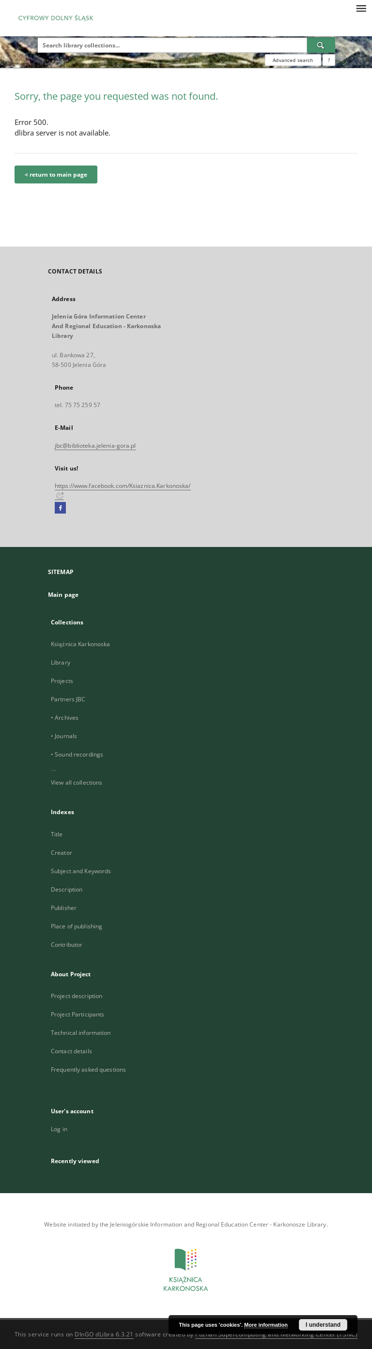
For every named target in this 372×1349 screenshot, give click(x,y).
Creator (61, 853)
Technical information (81, 1033)
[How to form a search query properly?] (329, 60)
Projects (62, 681)
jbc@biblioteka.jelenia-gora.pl (95, 445)
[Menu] (361, 7)
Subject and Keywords (81, 871)
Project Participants (77, 1014)
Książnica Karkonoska (80, 644)
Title (57, 834)
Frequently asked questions (88, 1069)
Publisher (64, 908)
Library (60, 662)
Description (66, 889)
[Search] (321, 45)
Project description (76, 996)
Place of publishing (76, 926)
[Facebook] (60, 508)
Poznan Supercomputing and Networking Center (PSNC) (276, 1334)
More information (266, 1325)
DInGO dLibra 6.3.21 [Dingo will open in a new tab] (104, 1334)
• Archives (64, 717)
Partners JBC (68, 699)
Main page (63, 595)
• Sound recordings (77, 754)
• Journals (64, 736)
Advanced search (293, 60)
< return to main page (56, 174)
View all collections (76, 782)
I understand (323, 1324)
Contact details (71, 1051)
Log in (59, 1129)
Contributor (66, 944)
